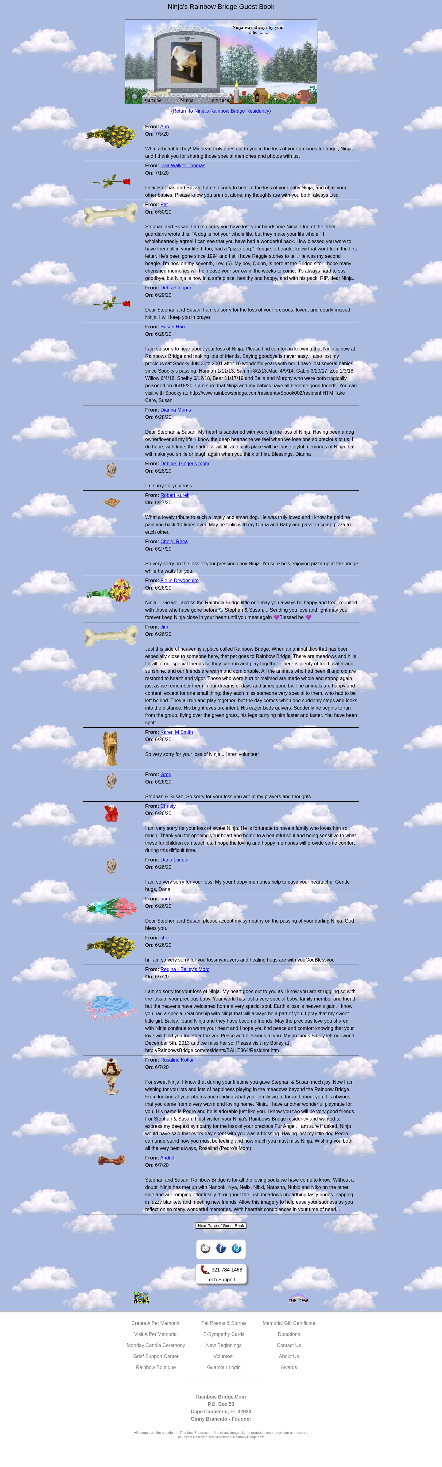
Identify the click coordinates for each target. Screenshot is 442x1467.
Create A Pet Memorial (155, 1323)
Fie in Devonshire (180, 580)
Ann (164, 126)
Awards (289, 1367)
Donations (289, 1334)
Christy (168, 806)
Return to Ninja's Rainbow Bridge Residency (221, 111)
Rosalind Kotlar (177, 1060)
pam (165, 898)
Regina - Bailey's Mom (185, 969)
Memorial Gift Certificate (289, 1323)
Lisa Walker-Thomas (183, 165)
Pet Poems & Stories (224, 1323)
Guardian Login (224, 1367)
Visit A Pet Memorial (156, 1334)
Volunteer (224, 1356)
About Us (289, 1356)
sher (165, 937)
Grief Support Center (156, 1356)
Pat (164, 204)
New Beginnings (224, 1345)
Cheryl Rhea (174, 541)
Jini (164, 626)
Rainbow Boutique (156, 1367)
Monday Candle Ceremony (156, 1345)
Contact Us (289, 1345)
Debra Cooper (176, 287)
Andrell (168, 1157)
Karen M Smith (177, 732)
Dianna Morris (176, 409)
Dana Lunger (175, 859)
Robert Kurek (175, 495)
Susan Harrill (175, 326)
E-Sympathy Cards (223, 1334)
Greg (166, 774)
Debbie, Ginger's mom (185, 463)
